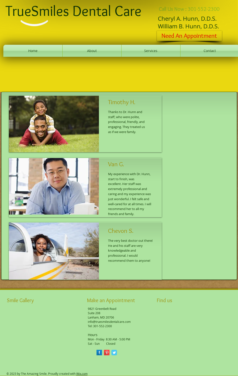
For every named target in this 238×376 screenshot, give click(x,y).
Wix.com (82, 374)
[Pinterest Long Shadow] (106, 352)
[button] (15, 320)
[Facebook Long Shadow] (99, 352)
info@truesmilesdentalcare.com (109, 322)
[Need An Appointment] (189, 36)
